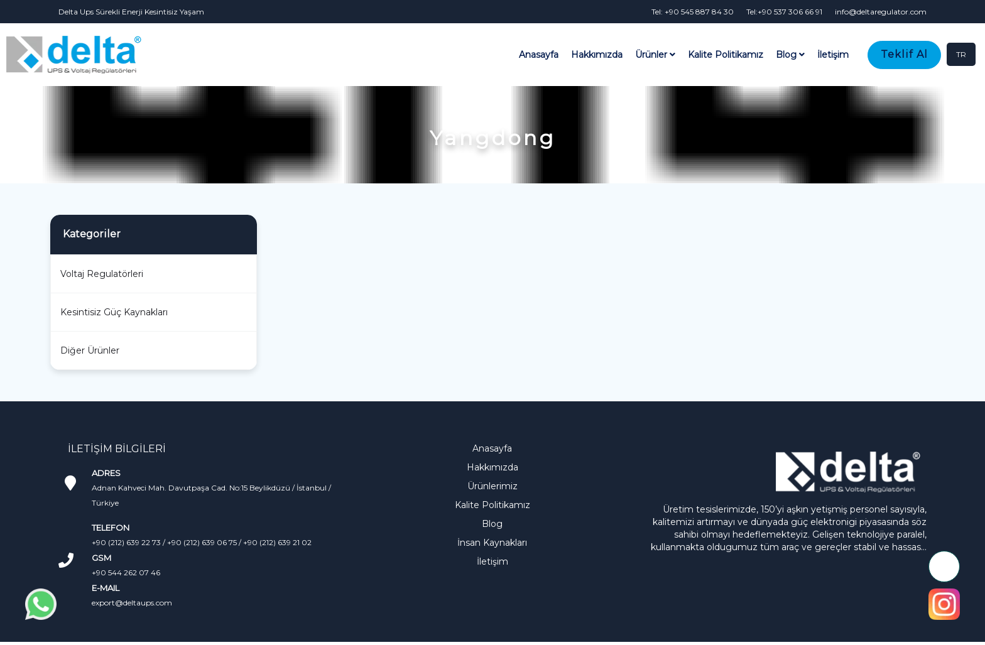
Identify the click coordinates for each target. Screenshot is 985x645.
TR (961, 54)
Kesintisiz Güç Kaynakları (114, 312)
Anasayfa (538, 54)
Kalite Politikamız (725, 54)
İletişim (833, 54)
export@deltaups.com (132, 602)
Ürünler (655, 54)
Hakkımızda (597, 54)
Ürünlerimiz (492, 486)
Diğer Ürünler (89, 350)
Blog (790, 54)
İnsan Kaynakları (492, 542)
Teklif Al (904, 54)
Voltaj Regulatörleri (101, 273)
